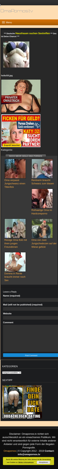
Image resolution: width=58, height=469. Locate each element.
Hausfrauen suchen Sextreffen (32, 33)
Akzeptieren (43, 462)
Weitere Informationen (26, 462)
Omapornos (10, 451)
